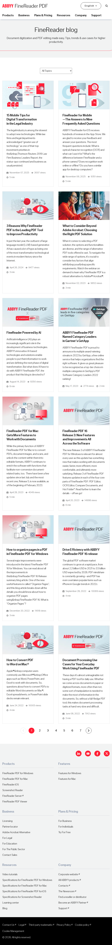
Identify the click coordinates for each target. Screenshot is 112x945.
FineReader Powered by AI (24, 333)
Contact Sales (9, 855)
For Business (65, 821)
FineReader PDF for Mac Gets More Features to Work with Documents (22, 435)
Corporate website (68, 874)
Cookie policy (82, 924)
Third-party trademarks (40, 924)
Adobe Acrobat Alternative (16, 832)
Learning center (10, 902)
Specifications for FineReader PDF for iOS (24, 891)
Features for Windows (69, 773)
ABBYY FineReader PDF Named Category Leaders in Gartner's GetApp (79, 337)
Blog (4, 908)
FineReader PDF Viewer (14, 801)
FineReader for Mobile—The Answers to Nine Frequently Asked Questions (81, 119)
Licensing (7, 821)
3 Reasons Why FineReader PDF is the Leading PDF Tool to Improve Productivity (25, 230)
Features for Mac (67, 778)
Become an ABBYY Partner (72, 902)
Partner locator (10, 826)
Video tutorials (10, 874)
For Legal (7, 838)
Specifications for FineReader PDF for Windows (27, 880)
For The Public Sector (13, 849)
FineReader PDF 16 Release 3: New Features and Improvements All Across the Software (79, 437)
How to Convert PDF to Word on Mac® (20, 662)
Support (62, 908)
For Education (9, 843)
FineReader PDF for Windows (17, 773)
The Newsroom (66, 891)
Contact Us (8, 924)
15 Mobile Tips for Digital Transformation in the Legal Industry (22, 119)
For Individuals (65, 826)
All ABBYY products (68, 880)
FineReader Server (12, 795)
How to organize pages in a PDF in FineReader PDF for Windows (27, 552)
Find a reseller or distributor (72, 897)
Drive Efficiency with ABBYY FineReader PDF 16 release (81, 552)
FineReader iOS (10, 784)
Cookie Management (13, 931)
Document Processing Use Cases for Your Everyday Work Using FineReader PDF (81, 664)
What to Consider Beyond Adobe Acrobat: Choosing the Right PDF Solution (80, 230)
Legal (21, 924)
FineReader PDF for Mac (15, 778)
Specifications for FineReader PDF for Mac (24, 885)
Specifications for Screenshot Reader (22, 897)
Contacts (63, 885)
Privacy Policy (64, 924)
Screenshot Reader (12, 790)
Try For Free (64, 832)
